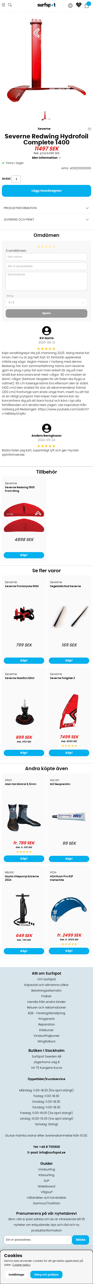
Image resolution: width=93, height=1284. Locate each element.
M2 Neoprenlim (60, 784)
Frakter (46, 996)
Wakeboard (46, 1186)
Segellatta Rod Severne (65, 586)
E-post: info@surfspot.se (46, 1152)
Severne (44, 128)
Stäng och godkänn (46, 1274)
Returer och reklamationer (46, 1007)
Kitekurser (46, 1030)
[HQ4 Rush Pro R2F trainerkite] (69, 926)
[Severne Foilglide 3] (69, 728)
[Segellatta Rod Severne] (69, 627)
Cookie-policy (21, 1264)
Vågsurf (46, 1192)
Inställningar (16, 1274)
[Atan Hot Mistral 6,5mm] (24, 834)
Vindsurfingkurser (47, 1035)
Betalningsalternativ (46, 990)
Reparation (46, 1024)
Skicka (80, 1239)
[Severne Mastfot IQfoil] (24, 728)
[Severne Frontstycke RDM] (23, 636)
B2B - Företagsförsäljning (46, 1013)
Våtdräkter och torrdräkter (46, 1197)
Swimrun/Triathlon (46, 1203)
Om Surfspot (46, 979)
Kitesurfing (46, 1175)
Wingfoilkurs (46, 1041)
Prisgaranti (46, 1018)
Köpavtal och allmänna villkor (46, 984)
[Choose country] (70, 6)
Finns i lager (15, 163)
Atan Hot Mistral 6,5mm (20, 784)
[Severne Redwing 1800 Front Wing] (24, 531)
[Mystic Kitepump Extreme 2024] (24, 926)
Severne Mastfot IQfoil (19, 678)
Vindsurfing (46, 1169)
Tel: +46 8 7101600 (46, 1146)
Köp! (69, 752)
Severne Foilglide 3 (62, 678)
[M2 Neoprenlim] (69, 834)
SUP (46, 1180)
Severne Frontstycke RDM (22, 586)
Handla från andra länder (46, 1001)
